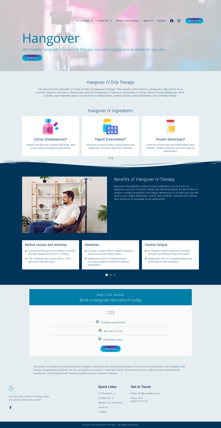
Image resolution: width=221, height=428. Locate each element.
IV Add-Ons (104, 20)
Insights (161, 21)
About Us (148, 21)
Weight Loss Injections (127, 21)
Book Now (110, 348)
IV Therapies (85, 20)
